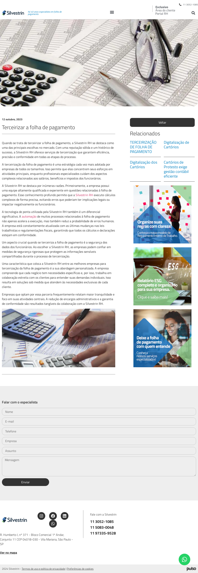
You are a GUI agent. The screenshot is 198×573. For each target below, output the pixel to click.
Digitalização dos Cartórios (143, 164)
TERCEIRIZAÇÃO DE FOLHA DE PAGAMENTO (143, 147)
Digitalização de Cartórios (176, 144)
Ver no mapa (8, 552)
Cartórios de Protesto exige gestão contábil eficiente (176, 169)
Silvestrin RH (84, 195)
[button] (112, 12)
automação (29, 216)
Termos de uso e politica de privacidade (43, 569)
